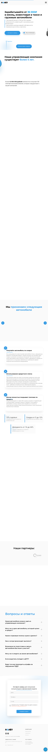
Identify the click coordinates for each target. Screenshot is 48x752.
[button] (12, 33)
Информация (27, 724)
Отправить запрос (24, 703)
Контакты (27, 726)
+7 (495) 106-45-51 (10, 736)
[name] (24, 684)
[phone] (24, 688)
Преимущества (28, 723)
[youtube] (6, 725)
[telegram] (8, 725)
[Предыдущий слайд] (2, 320)
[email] (24, 693)
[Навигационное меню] (46, 2)
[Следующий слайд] (45, 320)
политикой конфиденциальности (19, 698)
